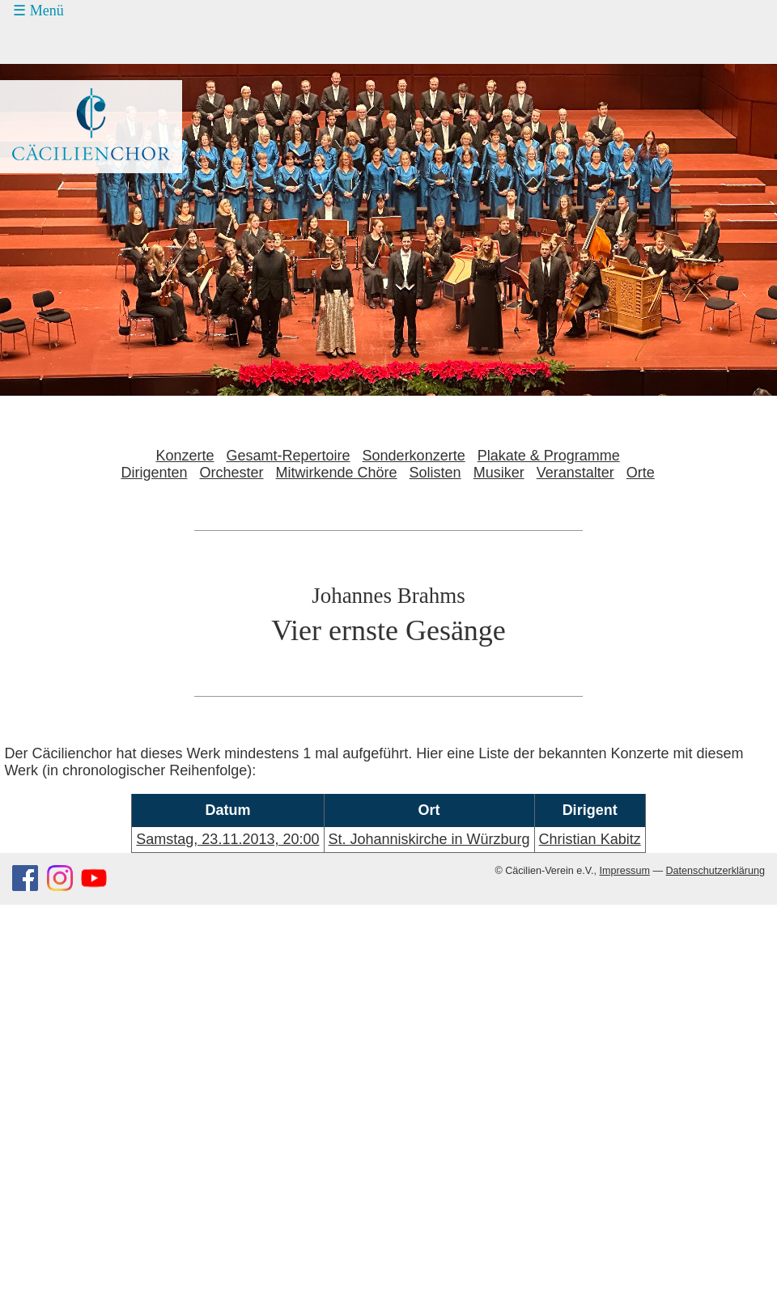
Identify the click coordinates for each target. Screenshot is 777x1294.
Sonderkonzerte (414, 456)
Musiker (498, 473)
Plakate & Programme (549, 456)
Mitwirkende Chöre (336, 473)
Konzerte (184, 456)
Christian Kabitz (590, 839)
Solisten (435, 473)
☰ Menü (38, 10)
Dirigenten (154, 473)
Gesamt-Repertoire (288, 456)
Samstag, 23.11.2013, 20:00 (227, 839)
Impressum (625, 870)
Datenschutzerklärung (715, 870)
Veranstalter (575, 473)
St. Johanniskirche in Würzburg (429, 839)
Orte (640, 473)
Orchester (231, 473)
